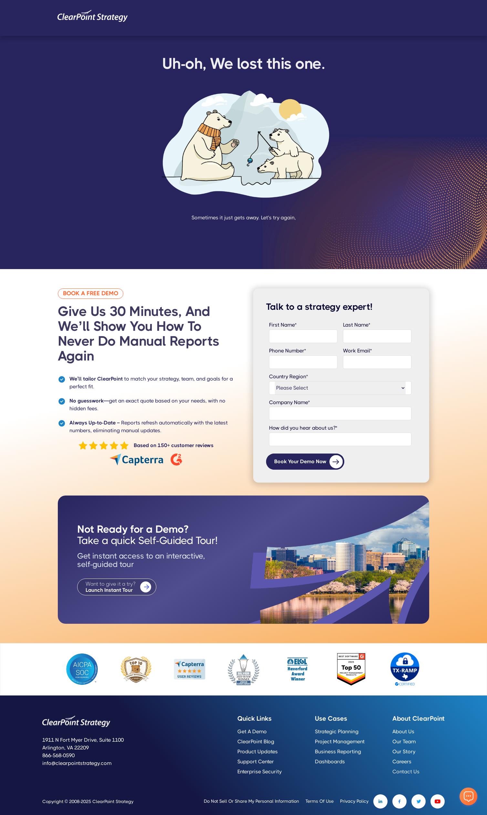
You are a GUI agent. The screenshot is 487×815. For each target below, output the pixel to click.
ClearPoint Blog (255, 741)
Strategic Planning (336, 731)
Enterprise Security (259, 771)
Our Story (403, 751)
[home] (92, 16)
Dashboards (330, 761)
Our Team (404, 741)
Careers (401, 761)
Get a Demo (252, 731)
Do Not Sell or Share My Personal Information (251, 801)
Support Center (255, 761)
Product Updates (257, 751)
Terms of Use (320, 801)
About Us (403, 731)
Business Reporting (338, 751)
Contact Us (406, 771)
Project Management (340, 741)
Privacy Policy (354, 801)
